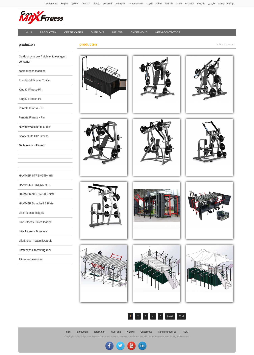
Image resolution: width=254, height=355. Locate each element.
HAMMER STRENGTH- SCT (37, 194)
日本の (96, 3)
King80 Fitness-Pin (30, 89)
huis (29, 32)
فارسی (211, 3)
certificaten (73, 32)
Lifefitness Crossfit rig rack (35, 250)
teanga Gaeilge (226, 3)
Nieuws (117, 32)
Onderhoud (138, 32)
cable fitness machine (32, 71)
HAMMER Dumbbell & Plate (36, 203)
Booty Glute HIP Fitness (33, 136)
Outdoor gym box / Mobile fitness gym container (42, 59)
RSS (185, 331)
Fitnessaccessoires (30, 259)
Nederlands (51, 3)
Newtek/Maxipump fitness (35, 126)
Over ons (97, 32)
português (120, 3)
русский (107, 3)
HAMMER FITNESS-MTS (34, 184)
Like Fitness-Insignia (31, 212)
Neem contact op (167, 32)
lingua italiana (135, 3)
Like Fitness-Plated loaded (35, 222)
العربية (149, 3)
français (201, 3)
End (181, 316)
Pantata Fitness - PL (31, 108)
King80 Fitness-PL (30, 98)
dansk (179, 3)
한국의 (75, 3)
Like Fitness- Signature (33, 231)
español (189, 3)
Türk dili (169, 3)
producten (48, 32)
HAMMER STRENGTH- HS (36, 175)
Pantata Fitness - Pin (32, 117)
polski (159, 3)
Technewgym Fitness (32, 145)
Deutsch (86, 3)
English (64, 3)
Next (170, 316)
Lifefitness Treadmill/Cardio (35, 240)
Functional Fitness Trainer (35, 80)
